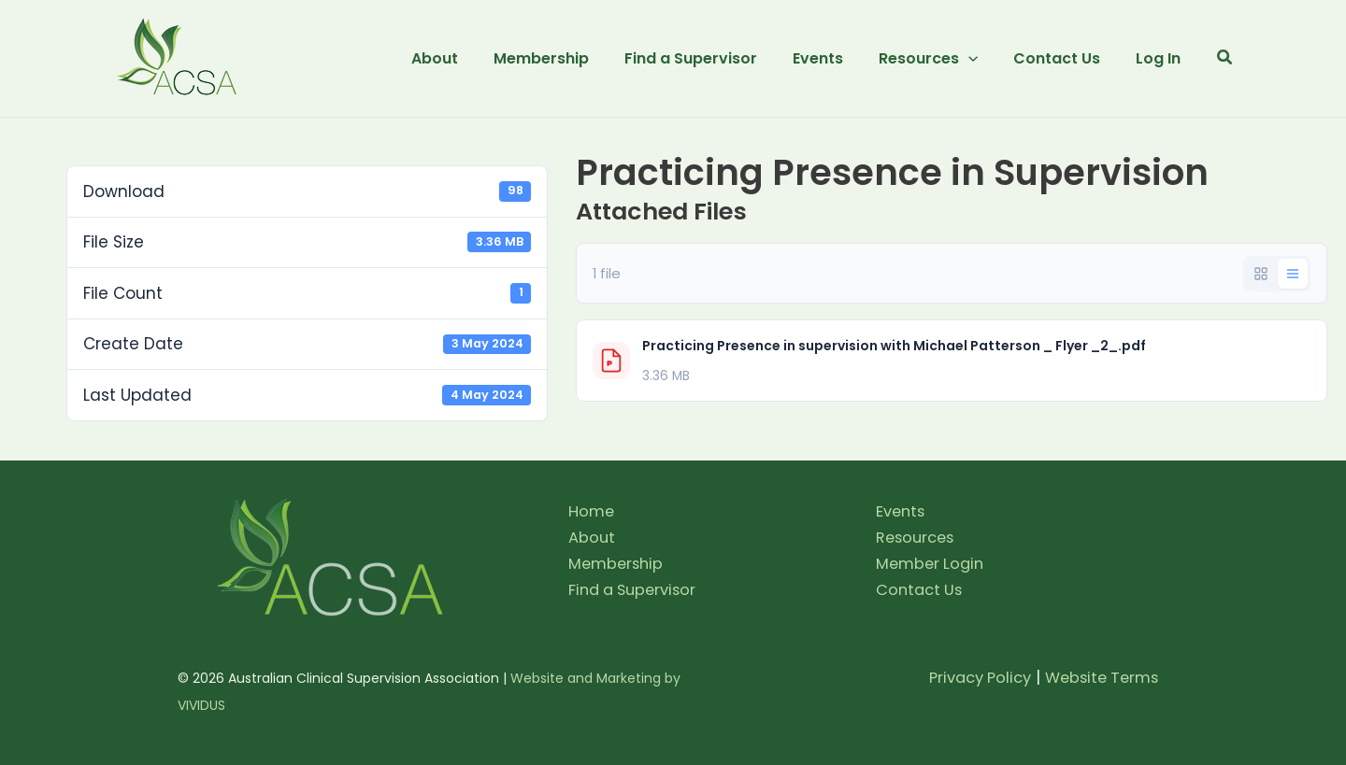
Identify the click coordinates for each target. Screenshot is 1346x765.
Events (902, 511)
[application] (977, 58)
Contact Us (921, 589)
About (592, 537)
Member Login (932, 563)
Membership (617, 563)
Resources (917, 537)
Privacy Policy (968, 677)
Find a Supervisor (636, 589)
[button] (937, 58)
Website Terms (1098, 677)
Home (592, 511)
